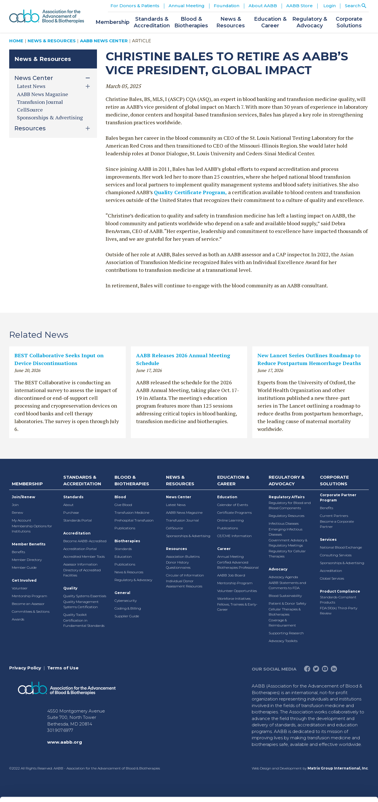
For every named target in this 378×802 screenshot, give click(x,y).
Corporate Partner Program (338, 497)
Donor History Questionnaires (178, 565)
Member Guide (24, 567)
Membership (27, 483)
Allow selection (329, 732)
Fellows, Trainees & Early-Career (237, 607)
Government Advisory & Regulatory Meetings (288, 542)
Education (123, 556)
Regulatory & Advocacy (133, 580)
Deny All (329, 751)
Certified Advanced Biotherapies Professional (238, 565)
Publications (124, 528)
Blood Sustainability (285, 595)
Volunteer (20, 588)
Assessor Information (80, 564)
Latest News (176, 505)
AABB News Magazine (42, 94)
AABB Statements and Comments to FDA (287, 585)
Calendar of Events (232, 505)
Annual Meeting (230, 556)
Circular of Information (185, 575)
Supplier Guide (126, 616)
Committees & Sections (30, 611)
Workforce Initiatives (234, 598)
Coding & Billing (127, 608)
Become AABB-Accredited (84, 541)
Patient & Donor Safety (287, 603)
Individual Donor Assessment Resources (184, 583)
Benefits (18, 552)
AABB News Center (104, 40)
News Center (178, 497)
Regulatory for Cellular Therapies (287, 553)
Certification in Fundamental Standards (83, 623)
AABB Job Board (231, 575)
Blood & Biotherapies (131, 480)
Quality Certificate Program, (190, 192)
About (68, 505)
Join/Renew (23, 497)
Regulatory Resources (286, 515)
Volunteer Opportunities (237, 591)
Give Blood (123, 505)
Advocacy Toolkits (283, 641)
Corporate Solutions (334, 480)
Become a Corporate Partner (337, 524)
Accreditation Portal (80, 549)
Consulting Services (336, 555)
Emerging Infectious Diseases (285, 531)
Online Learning (230, 520)
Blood (120, 497)
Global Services (332, 578)
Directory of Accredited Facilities (82, 572)
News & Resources (52, 40)
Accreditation (77, 533)
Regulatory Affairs (287, 497)
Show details (302, 790)
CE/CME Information (234, 536)
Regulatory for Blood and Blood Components (290, 505)
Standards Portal (77, 520)
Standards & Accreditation (82, 480)
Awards (18, 619)
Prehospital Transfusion (134, 520)
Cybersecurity (125, 600)
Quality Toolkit (75, 614)
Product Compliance (340, 591)
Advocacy (278, 569)
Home (16, 40)
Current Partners (334, 515)
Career (224, 549)
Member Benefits (28, 544)
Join (15, 505)
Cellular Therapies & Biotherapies (285, 611)
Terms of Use (63, 668)
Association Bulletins (183, 556)
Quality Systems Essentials (84, 596)
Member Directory (27, 559)
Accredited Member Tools (84, 556)
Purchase (71, 512)
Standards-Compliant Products (338, 599)
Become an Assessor (28, 604)
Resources (176, 549)
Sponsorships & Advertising (50, 117)
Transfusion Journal (40, 101)
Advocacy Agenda (283, 577)
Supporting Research (286, 633)
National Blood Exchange (341, 547)
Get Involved (24, 580)
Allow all (330, 714)
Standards (73, 497)
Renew (17, 512)
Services (328, 539)
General (122, 593)
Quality (70, 588)
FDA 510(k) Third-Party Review (338, 610)
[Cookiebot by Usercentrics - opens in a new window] (37, 790)
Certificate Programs (234, 512)
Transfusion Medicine (131, 512)
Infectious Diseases (284, 523)
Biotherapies (127, 541)
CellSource (30, 109)
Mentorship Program (29, 596)
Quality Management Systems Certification (81, 604)
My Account (21, 520)
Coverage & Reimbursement (282, 622)
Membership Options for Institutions (32, 528)
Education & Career (233, 480)
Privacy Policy (25, 668)
